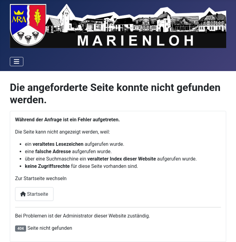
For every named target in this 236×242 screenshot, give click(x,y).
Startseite (34, 194)
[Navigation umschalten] (16, 61)
